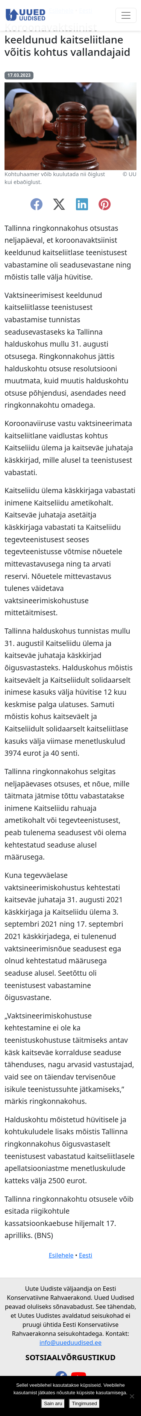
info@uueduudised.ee (70, 1342)
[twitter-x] (59, 206)
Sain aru (53, 1403)
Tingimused (84, 1403)
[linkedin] (81, 206)
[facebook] (36, 206)
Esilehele (61, 1255)
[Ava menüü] (125, 15)
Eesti (85, 1255)
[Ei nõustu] (131, 1396)
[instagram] (104, 206)
